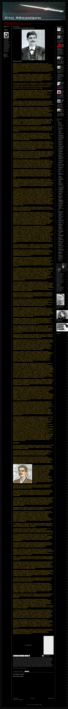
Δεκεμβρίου (59, 122)
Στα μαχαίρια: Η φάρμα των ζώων (61, 223)
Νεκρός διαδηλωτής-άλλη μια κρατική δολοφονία (60, 152)
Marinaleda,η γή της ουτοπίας (60, 259)
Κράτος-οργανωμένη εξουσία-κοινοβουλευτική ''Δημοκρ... (60, 206)
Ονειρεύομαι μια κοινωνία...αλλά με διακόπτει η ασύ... (60, 256)
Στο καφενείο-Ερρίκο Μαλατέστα (60, 248)
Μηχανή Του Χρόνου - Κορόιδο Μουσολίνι (61, 135)
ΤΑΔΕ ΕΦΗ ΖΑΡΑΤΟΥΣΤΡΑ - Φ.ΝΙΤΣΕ (60, 182)
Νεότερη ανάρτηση (15, 698)
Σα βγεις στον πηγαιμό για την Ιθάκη (61, 160)
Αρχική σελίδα (33, 698)
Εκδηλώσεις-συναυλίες (62, 82)
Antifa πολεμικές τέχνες (61, 125)
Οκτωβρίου (59, 124)
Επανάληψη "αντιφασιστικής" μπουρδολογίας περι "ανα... (61, 245)
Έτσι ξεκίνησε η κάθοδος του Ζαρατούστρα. (60, 177)
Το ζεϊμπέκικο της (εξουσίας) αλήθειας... (61, 153)
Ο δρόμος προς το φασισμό (60, 131)
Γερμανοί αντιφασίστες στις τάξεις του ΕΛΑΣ (61, 137)
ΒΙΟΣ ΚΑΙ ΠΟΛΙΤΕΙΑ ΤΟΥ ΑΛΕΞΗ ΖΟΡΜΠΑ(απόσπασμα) (61, 184)
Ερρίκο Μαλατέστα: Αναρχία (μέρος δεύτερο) (61, 74)
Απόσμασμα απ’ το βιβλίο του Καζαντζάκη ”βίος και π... (61, 174)
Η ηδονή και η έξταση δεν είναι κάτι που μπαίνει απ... (60, 168)
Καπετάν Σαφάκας (60, 195)
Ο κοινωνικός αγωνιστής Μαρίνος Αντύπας (61, 146)
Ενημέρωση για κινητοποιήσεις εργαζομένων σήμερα (61, 239)
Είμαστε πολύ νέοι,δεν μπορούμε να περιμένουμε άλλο (61, 212)
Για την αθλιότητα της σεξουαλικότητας (60, 148)
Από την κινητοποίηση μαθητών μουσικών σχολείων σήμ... (61, 235)
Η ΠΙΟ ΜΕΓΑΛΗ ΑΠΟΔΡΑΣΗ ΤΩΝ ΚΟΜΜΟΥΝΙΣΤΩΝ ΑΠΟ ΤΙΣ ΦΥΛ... (60, 200)
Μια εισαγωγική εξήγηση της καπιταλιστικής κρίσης (61, 250)
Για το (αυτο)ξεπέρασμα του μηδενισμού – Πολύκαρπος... (61, 189)
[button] (42, 656)
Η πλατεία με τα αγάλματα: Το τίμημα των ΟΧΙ (61, 133)
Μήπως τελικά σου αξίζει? (60, 169)
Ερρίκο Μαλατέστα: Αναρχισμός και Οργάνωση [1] (60, 225)
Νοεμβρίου (59, 123)
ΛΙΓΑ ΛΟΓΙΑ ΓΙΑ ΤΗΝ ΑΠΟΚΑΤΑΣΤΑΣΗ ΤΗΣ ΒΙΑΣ (60, 158)
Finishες (59, 210)
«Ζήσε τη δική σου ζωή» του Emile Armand (61, 187)
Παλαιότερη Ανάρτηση (50, 698)
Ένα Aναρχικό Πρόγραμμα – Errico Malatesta (61, 215)
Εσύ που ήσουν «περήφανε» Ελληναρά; (60, 218)
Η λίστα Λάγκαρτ (60, 127)
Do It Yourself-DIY (60, 257)
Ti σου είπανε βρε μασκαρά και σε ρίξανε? (60, 163)
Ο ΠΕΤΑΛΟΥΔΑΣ (60, 149)
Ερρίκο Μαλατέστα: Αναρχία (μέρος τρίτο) (62, 92)
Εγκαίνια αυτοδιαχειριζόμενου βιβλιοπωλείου (61, 242)
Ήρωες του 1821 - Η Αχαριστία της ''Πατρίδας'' (60, 194)
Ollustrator (36, 704)
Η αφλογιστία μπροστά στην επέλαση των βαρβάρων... (61, 179)
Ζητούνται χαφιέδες (60, 243)
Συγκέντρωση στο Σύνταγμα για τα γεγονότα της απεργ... (60, 197)
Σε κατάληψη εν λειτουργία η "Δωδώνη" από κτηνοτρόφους (60, 228)
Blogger (41, 704)
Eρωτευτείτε (59, 233)
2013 (58, 120)
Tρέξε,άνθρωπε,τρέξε (60, 216)
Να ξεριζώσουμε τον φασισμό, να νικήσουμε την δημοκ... (60, 253)
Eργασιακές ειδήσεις (60, 237)
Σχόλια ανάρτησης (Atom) (19, 699)
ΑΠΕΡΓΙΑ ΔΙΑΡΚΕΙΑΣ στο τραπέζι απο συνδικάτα (60, 232)
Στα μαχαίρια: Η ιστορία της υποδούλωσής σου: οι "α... (61, 221)
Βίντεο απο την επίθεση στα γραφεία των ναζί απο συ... (61, 165)
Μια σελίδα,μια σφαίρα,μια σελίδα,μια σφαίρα (60, 156)
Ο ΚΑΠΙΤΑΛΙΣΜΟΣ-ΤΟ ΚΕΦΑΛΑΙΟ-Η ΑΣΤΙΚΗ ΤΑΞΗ (61, 204)
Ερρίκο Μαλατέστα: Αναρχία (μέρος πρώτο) (60, 144)
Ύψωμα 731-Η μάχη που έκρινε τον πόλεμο (60, 129)
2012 (58, 121)
